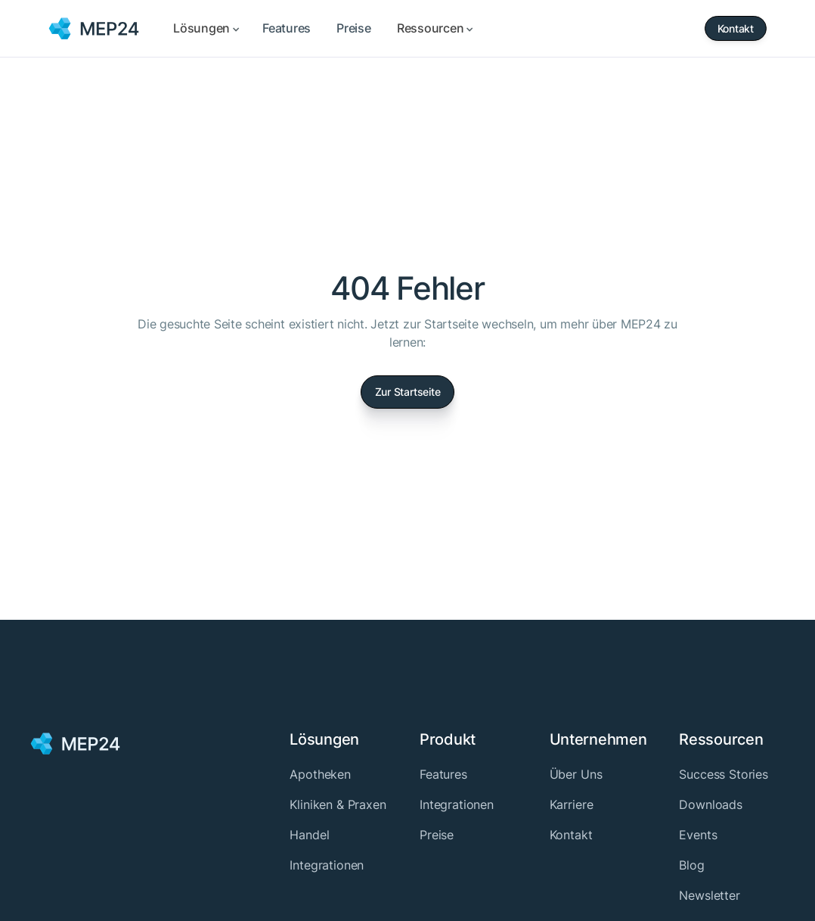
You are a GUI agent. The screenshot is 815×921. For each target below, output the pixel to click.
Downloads (710, 804)
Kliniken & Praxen (338, 804)
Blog (691, 865)
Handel (309, 834)
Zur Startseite (408, 391)
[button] (205, 28)
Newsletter (709, 895)
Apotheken (320, 774)
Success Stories (723, 774)
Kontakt (571, 834)
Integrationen (327, 865)
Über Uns (576, 774)
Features (443, 774)
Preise (437, 834)
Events (698, 834)
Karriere (571, 804)
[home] (94, 29)
